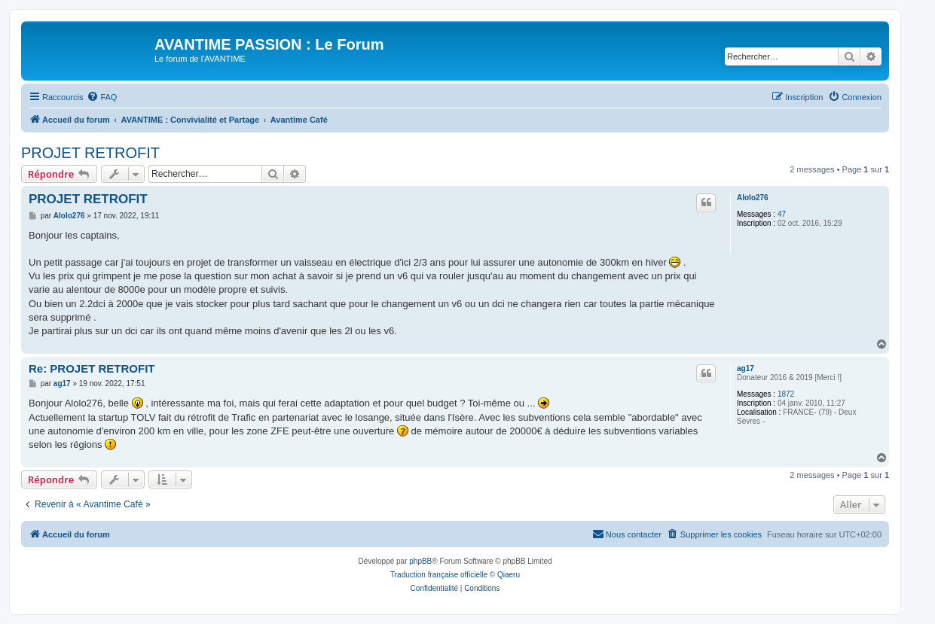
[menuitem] (102, 97)
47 (782, 214)
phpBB (420, 561)
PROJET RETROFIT (90, 153)
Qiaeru (508, 575)
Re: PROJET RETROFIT (92, 368)
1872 (786, 394)
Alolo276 (752, 197)
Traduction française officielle (438, 575)
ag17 (745, 368)
